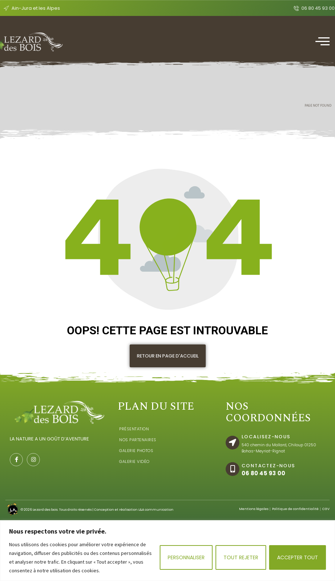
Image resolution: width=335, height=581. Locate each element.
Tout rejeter (240, 557)
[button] (168, 355)
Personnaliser (186, 557)
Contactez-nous (268, 475)
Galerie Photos (136, 461)
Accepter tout (297, 557)
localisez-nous (266, 446)
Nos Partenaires (137, 450)
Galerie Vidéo (134, 472)
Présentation (134, 439)
